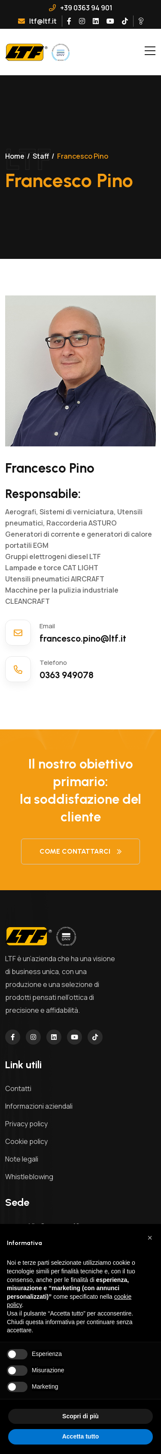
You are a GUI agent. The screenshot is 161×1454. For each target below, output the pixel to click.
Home (14, 156)
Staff (41, 156)
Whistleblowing (29, 1176)
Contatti (18, 1088)
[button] (150, 1238)
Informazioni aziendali (39, 1106)
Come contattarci (80, 851)
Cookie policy (26, 1141)
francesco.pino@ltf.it (84, 638)
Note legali (21, 1159)
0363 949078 (67, 675)
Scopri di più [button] (80, 1416)
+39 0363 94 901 (80, 7)
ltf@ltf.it (37, 21)
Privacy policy (26, 1123)
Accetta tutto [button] (80, 1436)
